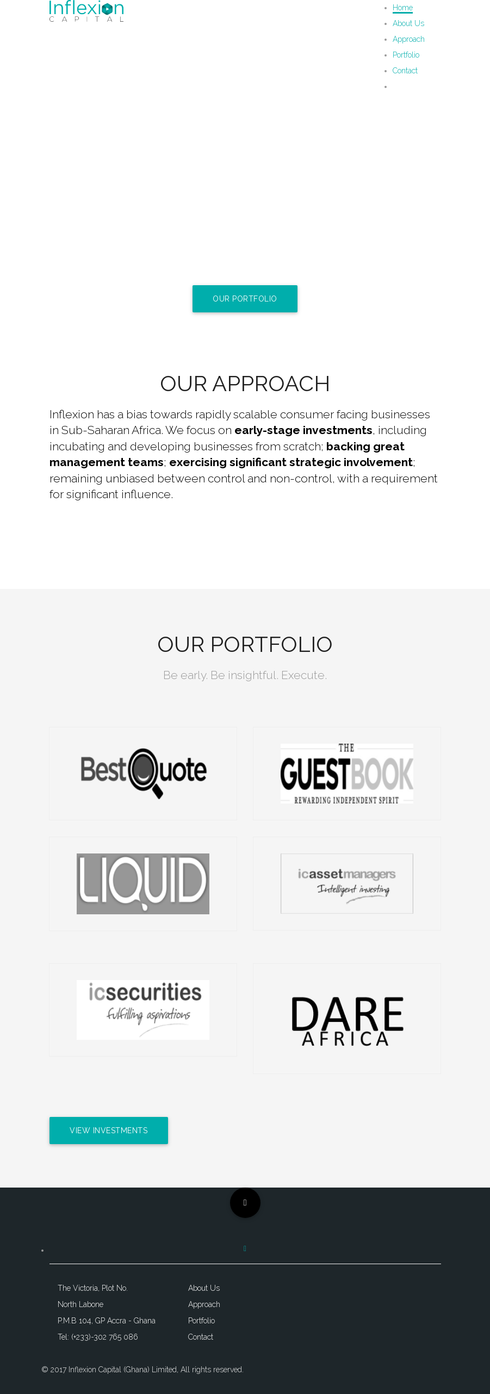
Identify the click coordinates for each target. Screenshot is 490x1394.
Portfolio (406, 55)
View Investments (109, 1130)
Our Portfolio (245, 298)
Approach (409, 39)
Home (403, 7)
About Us (408, 23)
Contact (405, 70)
